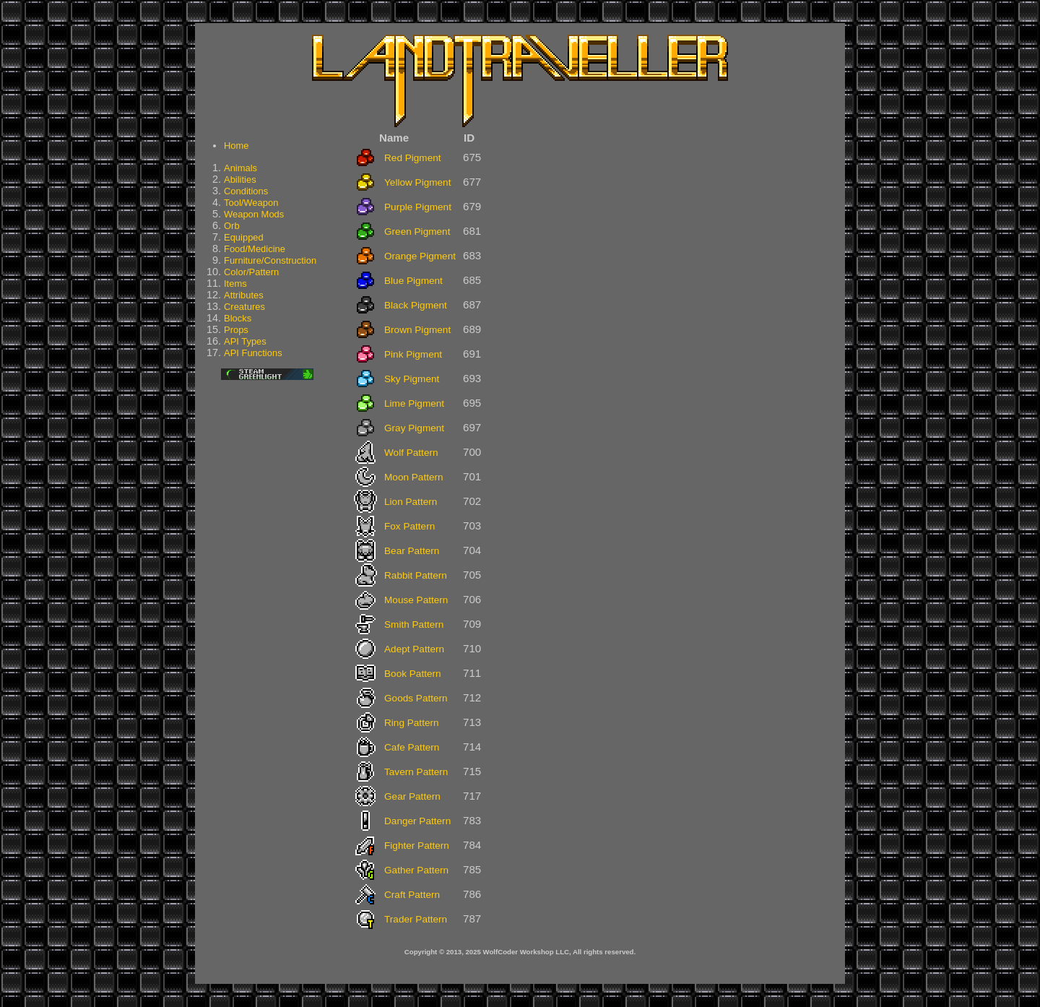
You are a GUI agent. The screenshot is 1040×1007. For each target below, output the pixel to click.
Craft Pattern (412, 894)
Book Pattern (412, 673)
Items (235, 283)
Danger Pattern (417, 821)
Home (236, 145)
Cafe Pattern (411, 747)
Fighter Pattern (416, 845)
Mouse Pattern (416, 600)
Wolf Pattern (411, 452)
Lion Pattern (410, 501)
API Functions (253, 352)
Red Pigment (412, 157)
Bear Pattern (411, 550)
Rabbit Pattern (415, 575)
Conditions (246, 191)
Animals (240, 168)
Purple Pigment (417, 207)
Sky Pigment (411, 378)
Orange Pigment (420, 256)
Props (236, 329)
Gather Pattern (416, 870)
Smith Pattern (413, 624)
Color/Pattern (251, 272)
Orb (232, 225)
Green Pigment (417, 231)
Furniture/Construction (270, 260)
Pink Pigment (413, 354)
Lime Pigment (414, 403)
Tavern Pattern (416, 771)
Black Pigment (415, 305)
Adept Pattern (414, 649)
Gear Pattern (412, 796)
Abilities (240, 179)
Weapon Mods (254, 214)
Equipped (244, 237)
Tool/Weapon (251, 202)
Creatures (244, 306)
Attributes (244, 295)
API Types (245, 341)
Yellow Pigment (417, 182)
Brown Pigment (417, 329)
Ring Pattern (411, 722)
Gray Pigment (414, 428)
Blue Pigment (413, 280)
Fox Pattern (409, 526)
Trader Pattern (415, 919)
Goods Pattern (416, 698)
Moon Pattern (413, 477)
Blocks (237, 318)
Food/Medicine (254, 248)
